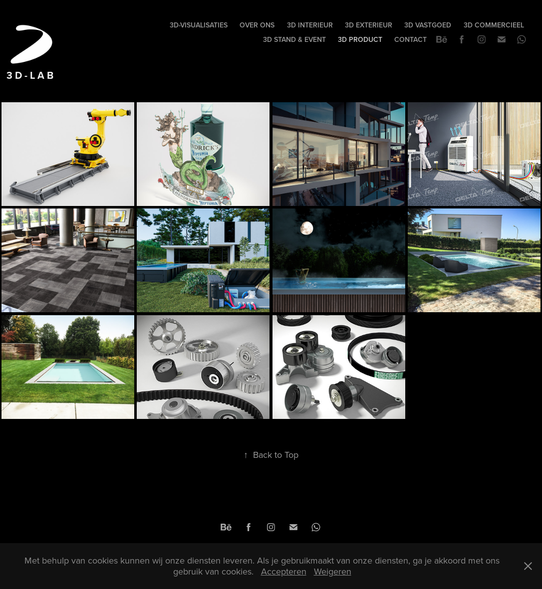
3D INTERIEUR (310, 25)
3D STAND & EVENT (294, 39)
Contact (410, 39)
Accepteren (283, 571)
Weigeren (332, 571)
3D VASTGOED (427, 25)
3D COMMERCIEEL (494, 25)
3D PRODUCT (360, 39)
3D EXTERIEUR (368, 25)
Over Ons (257, 25)
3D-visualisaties (199, 25)
